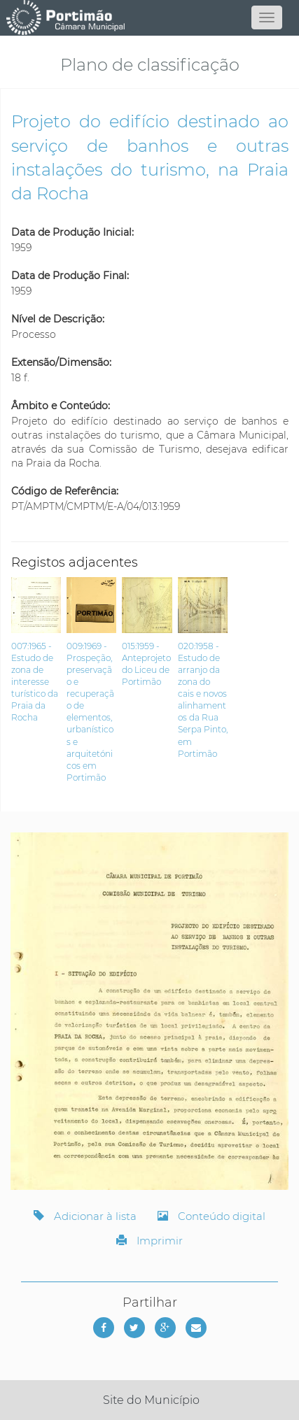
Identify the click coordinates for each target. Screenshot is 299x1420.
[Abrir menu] (266, 17)
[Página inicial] (149, 17)
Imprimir (149, 1240)
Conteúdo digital (211, 1216)
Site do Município (151, 1400)
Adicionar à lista (85, 1216)
